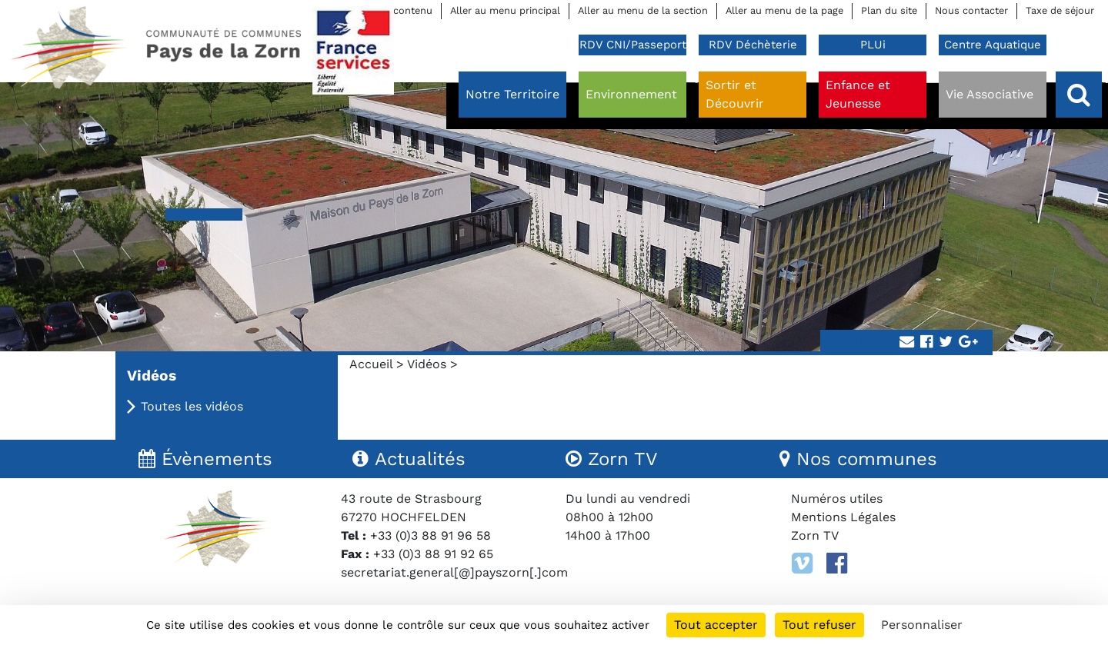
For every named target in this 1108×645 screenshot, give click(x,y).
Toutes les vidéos (192, 406)
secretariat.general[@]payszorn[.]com (454, 572)
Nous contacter (971, 10)
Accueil (370, 364)
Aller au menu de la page (784, 10)
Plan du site (889, 10)
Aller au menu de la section (643, 10)
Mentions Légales (843, 517)
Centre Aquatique (992, 45)
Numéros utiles (837, 498)
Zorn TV (815, 535)
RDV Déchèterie (753, 45)
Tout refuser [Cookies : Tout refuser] (819, 624)
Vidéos (426, 364)
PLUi (873, 45)
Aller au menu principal (505, 10)
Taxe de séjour (1060, 10)
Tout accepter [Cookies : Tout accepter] (716, 624)
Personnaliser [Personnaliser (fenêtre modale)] (922, 624)
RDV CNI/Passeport (632, 45)
